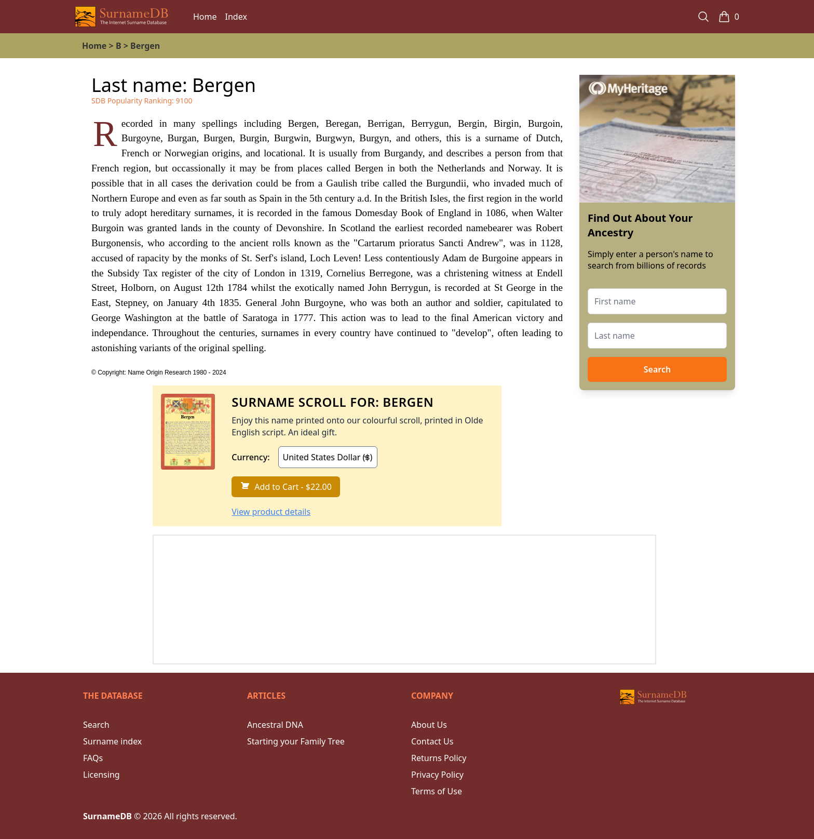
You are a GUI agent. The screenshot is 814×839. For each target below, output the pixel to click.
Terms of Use (436, 791)
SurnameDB (107, 816)
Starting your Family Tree (296, 741)
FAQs (93, 758)
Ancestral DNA (275, 724)
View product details (271, 511)
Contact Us (432, 741)
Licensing (101, 774)
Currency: (250, 457)
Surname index (112, 741)
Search (657, 369)
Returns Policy (438, 758)
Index (236, 16)
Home (205, 16)
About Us (429, 724)
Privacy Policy (437, 774)
